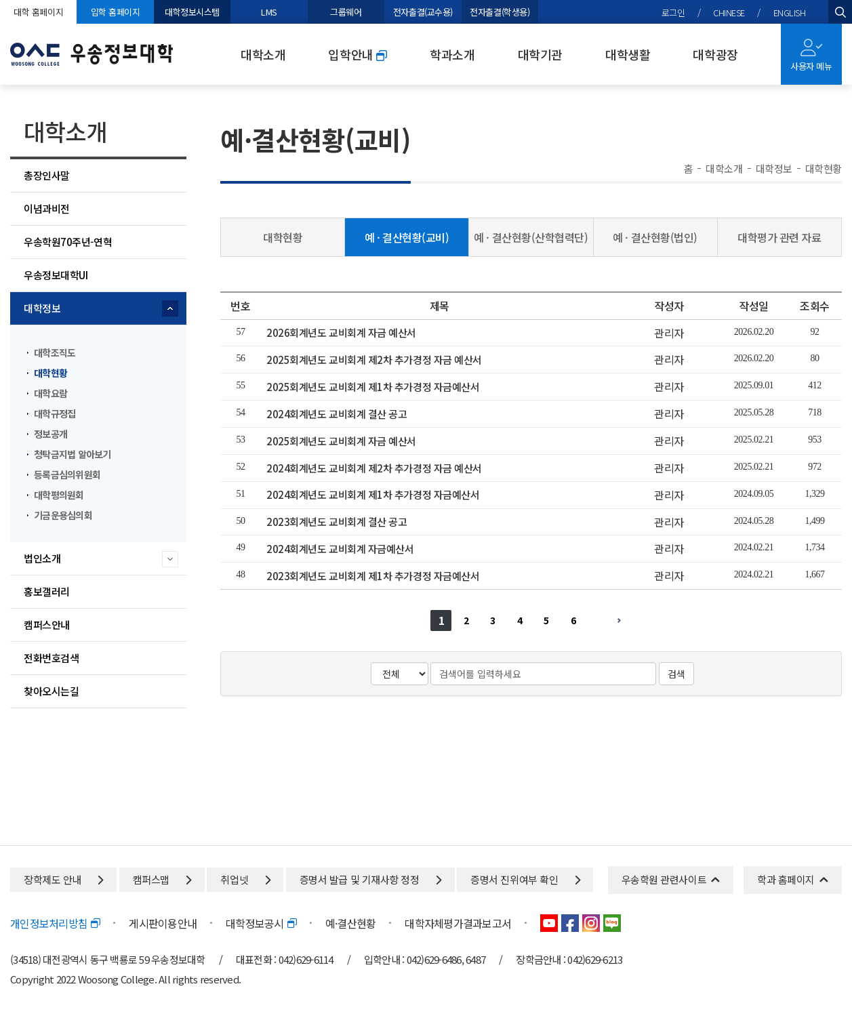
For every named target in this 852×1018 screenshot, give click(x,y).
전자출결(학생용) (499, 11)
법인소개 (42, 558)
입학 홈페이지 (115, 11)
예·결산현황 (350, 923)
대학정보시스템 (192, 11)
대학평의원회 (59, 495)
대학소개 (263, 54)
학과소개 (452, 54)
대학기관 (540, 54)
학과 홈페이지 (786, 879)
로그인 (673, 12)
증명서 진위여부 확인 (525, 879)
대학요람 (50, 393)
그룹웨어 (345, 11)
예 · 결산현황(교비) (407, 237)
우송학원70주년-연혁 (68, 242)
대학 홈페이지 (38, 11)
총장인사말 (47, 175)
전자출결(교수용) (423, 11)
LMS (269, 11)
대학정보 (42, 308)
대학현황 (50, 373)
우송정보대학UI (55, 275)
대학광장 (715, 54)
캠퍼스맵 (162, 879)
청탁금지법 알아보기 (72, 454)
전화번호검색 (51, 658)
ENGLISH (789, 12)
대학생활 (627, 54)
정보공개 (50, 434)
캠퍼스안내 (47, 624)
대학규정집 (54, 413)
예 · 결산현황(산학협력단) (531, 237)
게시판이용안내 (163, 923)
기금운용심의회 (63, 515)
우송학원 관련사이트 (664, 879)
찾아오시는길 (51, 691)
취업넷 (245, 879)
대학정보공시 (261, 923)
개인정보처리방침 (55, 923)
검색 (676, 673)
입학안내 (357, 54)
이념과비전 (47, 208)
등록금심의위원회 (67, 474)
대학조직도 (54, 352)
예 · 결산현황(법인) (655, 237)
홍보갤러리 (47, 591)
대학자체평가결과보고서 (458, 923)
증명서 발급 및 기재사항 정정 (370, 879)
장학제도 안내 (63, 879)
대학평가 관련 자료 (779, 237)
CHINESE (729, 12)
